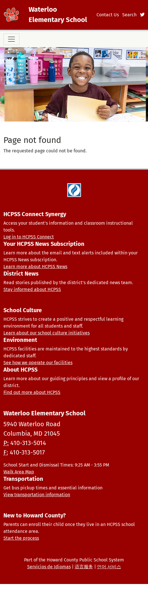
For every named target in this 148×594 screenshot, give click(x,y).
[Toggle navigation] (11, 39)
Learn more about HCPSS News (35, 266)
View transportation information (36, 494)
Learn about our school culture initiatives (46, 333)
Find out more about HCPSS (31, 392)
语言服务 (84, 566)
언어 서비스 (109, 566)
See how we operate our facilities (37, 362)
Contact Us (107, 14)
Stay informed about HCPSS (32, 289)
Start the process (21, 538)
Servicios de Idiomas (49, 566)
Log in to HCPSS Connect (28, 237)
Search (129, 14)
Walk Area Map (18, 472)
